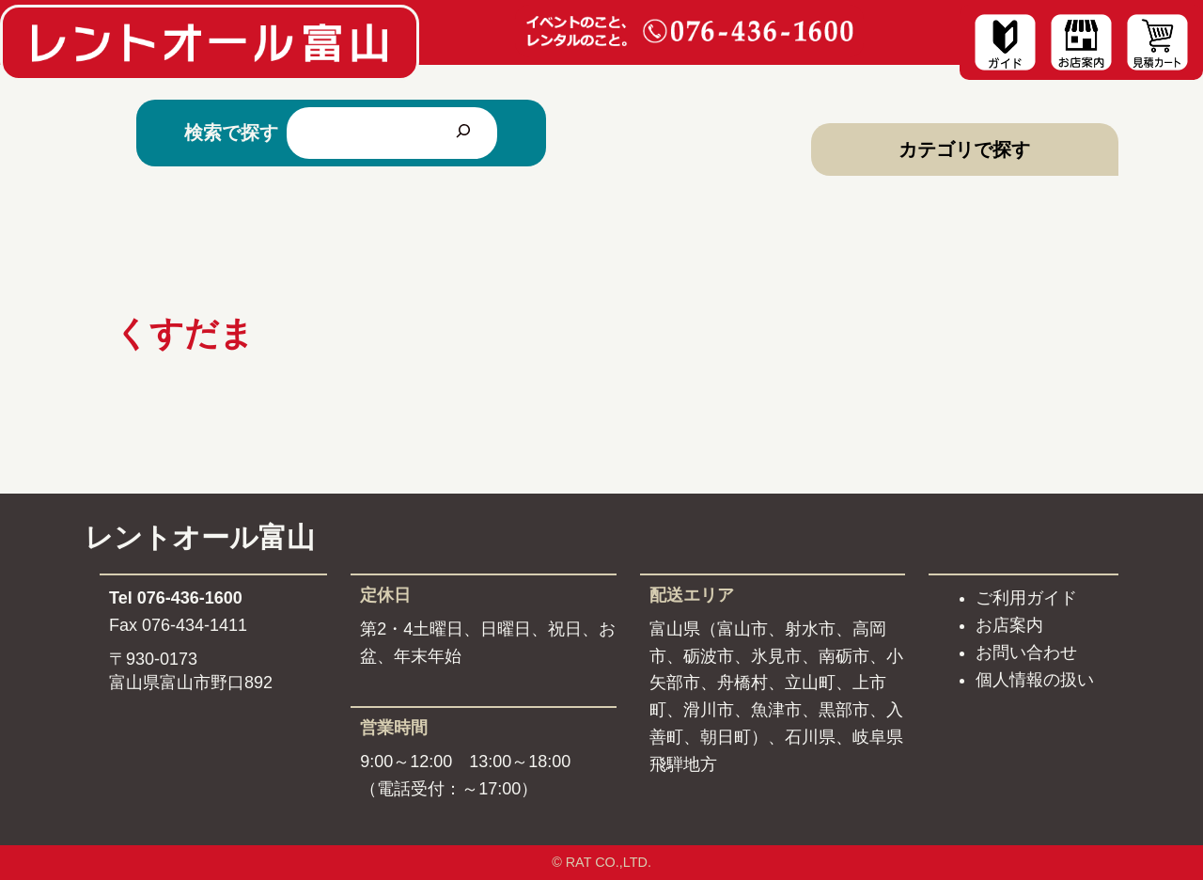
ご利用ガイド (1026, 598)
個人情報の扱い (1035, 679)
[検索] (463, 132)
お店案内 (1009, 625)
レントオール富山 (200, 537)
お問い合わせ (1026, 652)
